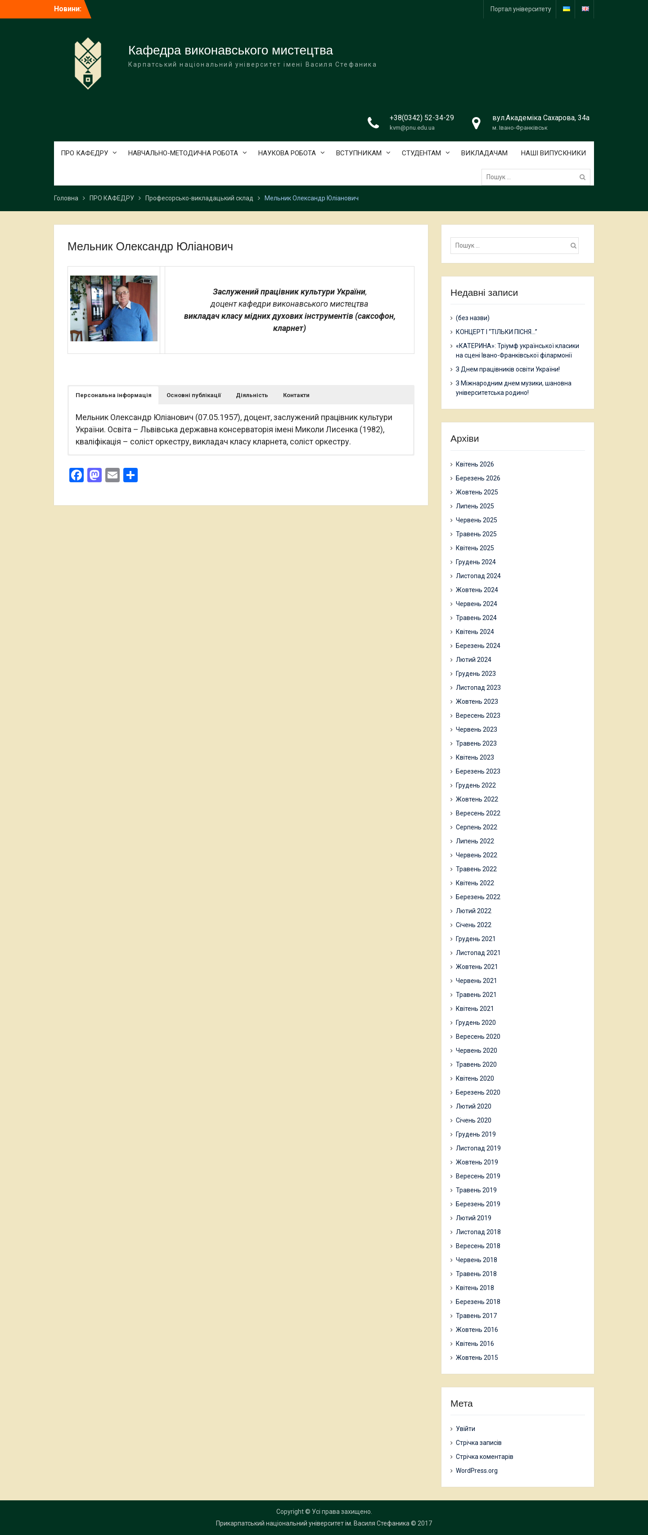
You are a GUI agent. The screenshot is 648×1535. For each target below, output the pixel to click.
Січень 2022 (473, 924)
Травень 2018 (476, 1273)
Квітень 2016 (475, 1343)
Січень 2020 (473, 1120)
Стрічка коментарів (484, 1456)
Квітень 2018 (475, 1287)
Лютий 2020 (473, 1106)
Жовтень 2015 (477, 1357)
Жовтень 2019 (477, 1162)
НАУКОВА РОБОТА (287, 153)
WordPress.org (477, 1470)
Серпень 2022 (476, 827)
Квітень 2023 (475, 757)
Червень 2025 (476, 520)
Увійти (465, 1428)
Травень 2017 (476, 1315)
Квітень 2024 (475, 631)
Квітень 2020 (475, 1078)
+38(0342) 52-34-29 (422, 117)
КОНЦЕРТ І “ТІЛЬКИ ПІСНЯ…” (496, 331)
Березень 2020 (478, 1092)
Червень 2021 (476, 980)
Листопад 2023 (478, 687)
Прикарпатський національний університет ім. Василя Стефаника (313, 1523)
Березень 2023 (478, 771)
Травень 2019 (476, 1190)
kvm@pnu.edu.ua (412, 127)
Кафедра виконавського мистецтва (230, 50)
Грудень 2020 (476, 1022)
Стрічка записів (479, 1442)
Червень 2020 (476, 1050)
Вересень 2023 (478, 715)
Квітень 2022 (475, 883)
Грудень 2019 (476, 1134)
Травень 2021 (476, 994)
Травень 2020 (476, 1064)
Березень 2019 (478, 1204)
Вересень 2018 (478, 1246)
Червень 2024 (476, 603)
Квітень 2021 (475, 1008)
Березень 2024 (478, 645)
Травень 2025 (476, 534)
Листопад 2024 (478, 576)
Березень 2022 (478, 897)
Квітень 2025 (475, 548)
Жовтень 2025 (477, 492)
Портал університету (520, 9)
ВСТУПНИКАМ (359, 153)
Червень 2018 (476, 1259)
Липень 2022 (475, 841)
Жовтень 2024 (477, 589)
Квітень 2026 (475, 464)
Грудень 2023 (476, 673)
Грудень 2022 (476, 785)
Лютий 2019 (473, 1218)
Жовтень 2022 (477, 799)
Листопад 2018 (478, 1232)
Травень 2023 (476, 743)
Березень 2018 (478, 1301)
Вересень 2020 (478, 1036)
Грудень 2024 (476, 562)
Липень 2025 (475, 506)
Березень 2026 (478, 478)
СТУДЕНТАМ (421, 153)
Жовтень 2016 (477, 1329)
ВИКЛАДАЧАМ (484, 153)
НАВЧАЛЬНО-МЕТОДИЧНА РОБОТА (183, 153)
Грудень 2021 (476, 938)
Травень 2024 (476, 617)
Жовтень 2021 (477, 966)
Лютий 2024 (473, 659)
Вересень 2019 (478, 1176)
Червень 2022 (476, 855)
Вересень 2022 (478, 813)
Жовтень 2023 (477, 701)
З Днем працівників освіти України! (508, 369)
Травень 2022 (476, 869)
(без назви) (473, 317)
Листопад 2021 (478, 952)
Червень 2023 (476, 729)
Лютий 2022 (473, 911)
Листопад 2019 (478, 1148)
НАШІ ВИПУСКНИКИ (553, 153)
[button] (113, 395)
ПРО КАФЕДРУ (84, 153)
